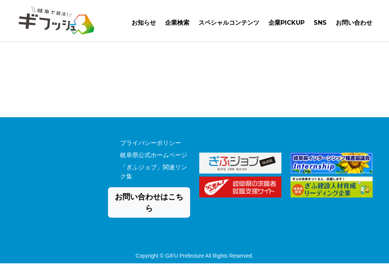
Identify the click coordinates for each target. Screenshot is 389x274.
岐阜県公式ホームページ (153, 155)
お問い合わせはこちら (149, 202)
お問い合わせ (354, 24)
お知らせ (144, 24)
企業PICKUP (286, 24)
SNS (320, 24)
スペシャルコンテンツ (228, 24)
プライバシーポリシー (150, 143)
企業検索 (177, 24)
